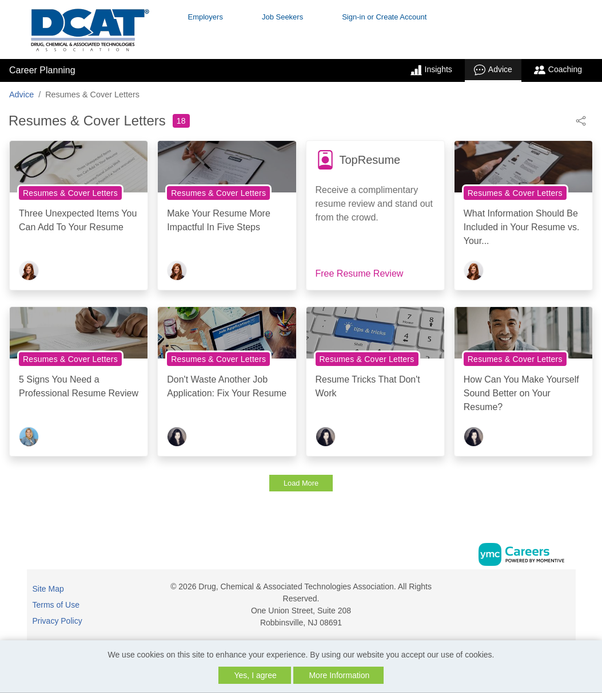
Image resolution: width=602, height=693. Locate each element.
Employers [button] (205, 17)
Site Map (48, 588)
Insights (431, 70)
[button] (580, 120)
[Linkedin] (565, 590)
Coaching (558, 70)
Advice (493, 70)
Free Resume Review (360, 273)
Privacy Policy (57, 620)
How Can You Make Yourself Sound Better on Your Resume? (521, 393)
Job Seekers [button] (282, 17)
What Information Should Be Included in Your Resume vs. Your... (522, 227)
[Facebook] (553, 590)
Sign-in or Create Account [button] (384, 17)
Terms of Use (56, 604)
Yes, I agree (255, 675)
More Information (339, 675)
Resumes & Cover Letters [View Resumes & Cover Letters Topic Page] (70, 193)
